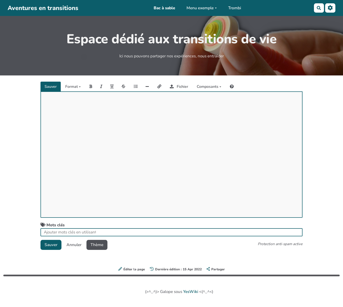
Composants (209, 86)
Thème (97, 245)
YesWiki (190, 291)
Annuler (73, 245)
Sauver (51, 86)
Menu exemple (202, 8)
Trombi (234, 8)
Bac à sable (164, 8)
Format (73, 86)
